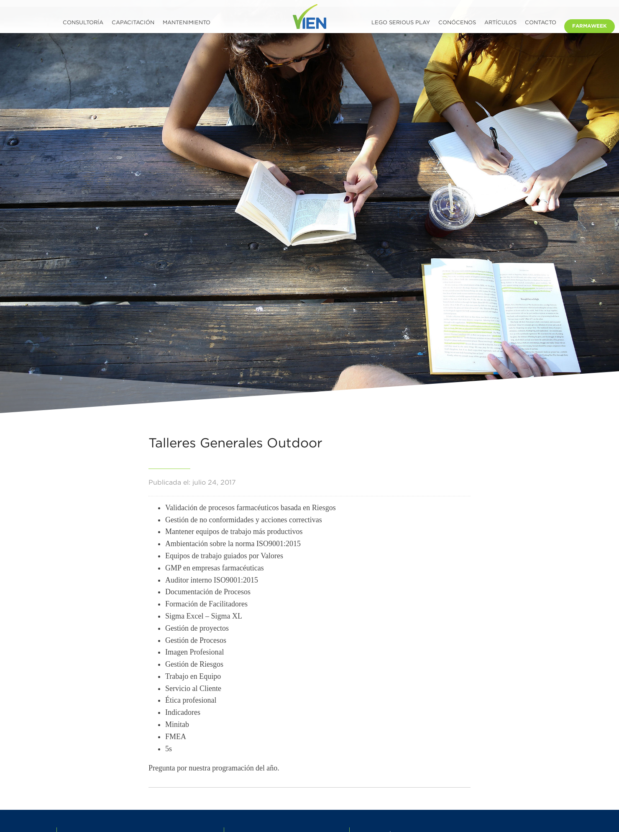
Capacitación (133, 23)
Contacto (540, 23)
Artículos (500, 23)
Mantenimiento (186, 23)
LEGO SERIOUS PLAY (400, 23)
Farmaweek (589, 26)
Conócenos (457, 23)
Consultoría (83, 23)
